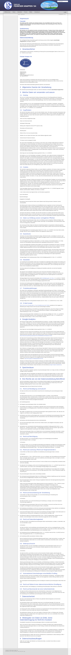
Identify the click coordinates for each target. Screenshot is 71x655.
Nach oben (21, 651)
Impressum (15, 651)
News (14, 12)
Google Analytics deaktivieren (55, 364)
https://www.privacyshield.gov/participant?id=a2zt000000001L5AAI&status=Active (36, 335)
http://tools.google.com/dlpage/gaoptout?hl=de (34, 358)
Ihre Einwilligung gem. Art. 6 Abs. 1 (48, 278)
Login (65, 12)
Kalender (19, 12)
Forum (25, 12)
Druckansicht (7, 651)
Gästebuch (37, 12)
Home (19, 14)
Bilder (30, 12)
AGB (18, 651)
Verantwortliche (27, 49)
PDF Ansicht (11, 651)
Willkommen (7, 12)
